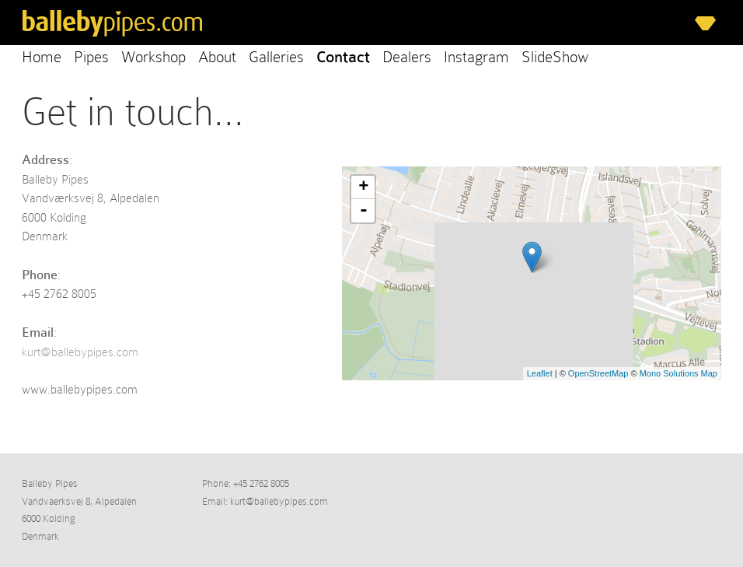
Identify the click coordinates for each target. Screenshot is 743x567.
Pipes (91, 57)
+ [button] (363, 187)
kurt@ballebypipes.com (80, 352)
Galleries (276, 57)
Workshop (153, 57)
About (217, 57)
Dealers (406, 57)
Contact (343, 57)
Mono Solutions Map (678, 373)
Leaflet (540, 373)
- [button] (363, 210)
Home (41, 57)
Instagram (476, 57)
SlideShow (555, 57)
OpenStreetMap (598, 373)
